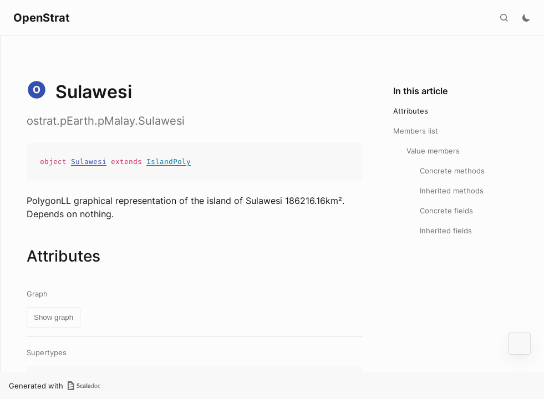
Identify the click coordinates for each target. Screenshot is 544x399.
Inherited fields (446, 230)
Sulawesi (88, 161)
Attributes (410, 110)
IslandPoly (168, 161)
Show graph (53, 317)
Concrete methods (452, 170)
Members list (415, 130)
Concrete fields (446, 210)
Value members (433, 150)
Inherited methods (452, 190)
